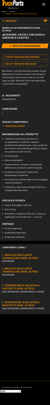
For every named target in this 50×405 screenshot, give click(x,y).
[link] (25, 46)
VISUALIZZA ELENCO (14, 126)
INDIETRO (9, 21)
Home (4, 11)
